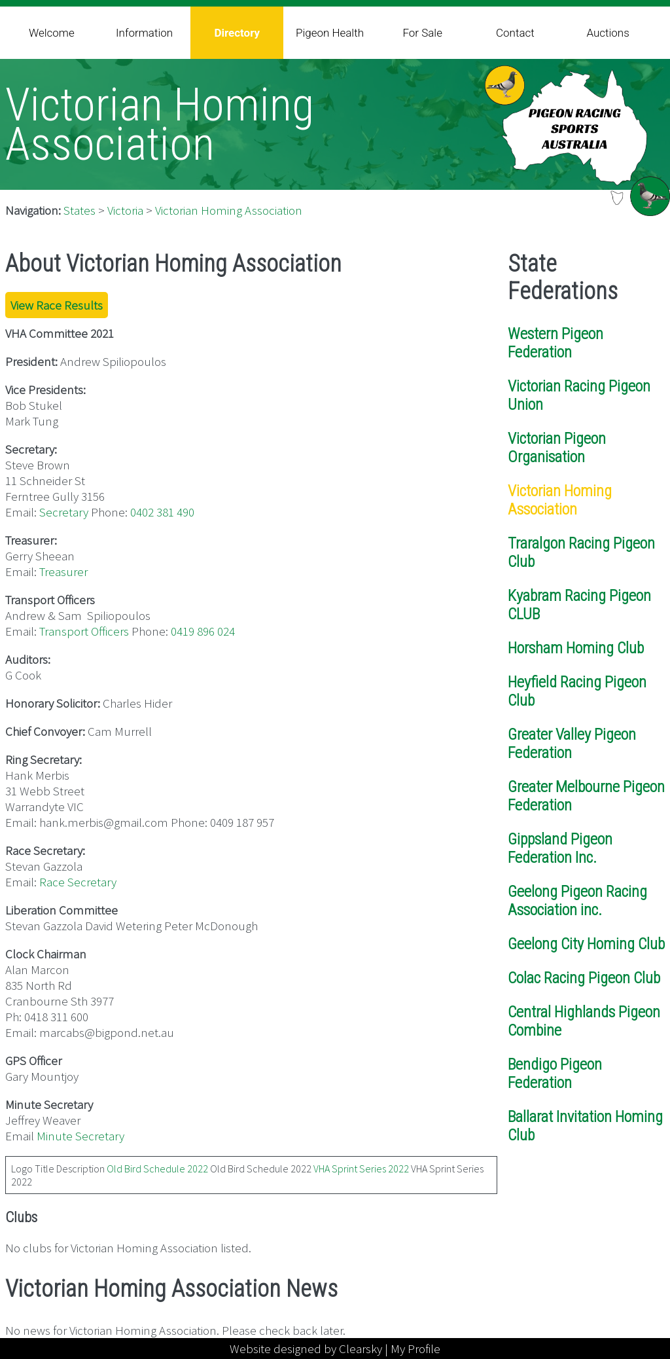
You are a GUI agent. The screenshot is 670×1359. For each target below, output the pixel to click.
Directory (237, 32)
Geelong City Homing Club (586, 944)
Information (144, 32)
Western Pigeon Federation (555, 343)
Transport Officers (84, 631)
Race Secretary (77, 882)
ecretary (67, 512)
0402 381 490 (162, 512)
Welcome (52, 32)
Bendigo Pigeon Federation (555, 1073)
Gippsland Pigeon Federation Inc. (560, 848)
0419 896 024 (203, 631)
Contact (515, 32)
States (79, 210)
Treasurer (63, 571)
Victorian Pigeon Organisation (557, 447)
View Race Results (56, 305)
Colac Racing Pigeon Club (584, 978)
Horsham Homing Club (576, 648)
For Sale (422, 32)
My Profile (415, 1348)
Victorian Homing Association (228, 210)
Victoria (125, 210)
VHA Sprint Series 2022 (361, 1168)
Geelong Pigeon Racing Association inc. (577, 900)
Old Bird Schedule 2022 (157, 1168)
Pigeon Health (330, 32)
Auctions (607, 32)
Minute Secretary (80, 1136)
